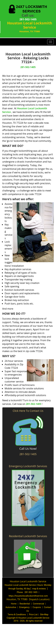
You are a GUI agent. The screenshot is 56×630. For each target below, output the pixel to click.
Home (14, 603)
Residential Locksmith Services (28, 536)
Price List (33, 614)
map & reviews (39, 588)
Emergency (24, 607)
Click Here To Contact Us (28, 411)
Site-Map (44, 614)
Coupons (37, 607)
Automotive (11, 607)
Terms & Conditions (17, 614)
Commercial (38, 603)
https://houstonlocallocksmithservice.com (28, 596)
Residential (25, 603)
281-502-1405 (28, 19)
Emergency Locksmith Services (28, 466)
